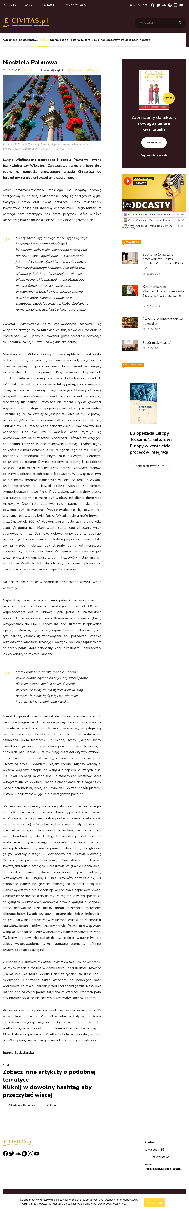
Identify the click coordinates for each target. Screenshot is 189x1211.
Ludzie (64, 40)
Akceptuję (154, 1203)
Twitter (93, 70)
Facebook (75, 70)
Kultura (85, 40)
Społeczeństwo (28, 40)
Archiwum (47, 5)
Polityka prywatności (72, 5)
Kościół (44, 40)
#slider (51, 1105)
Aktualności (10, 40)
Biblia (95, 40)
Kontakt (145, 40)
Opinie (54, 40)
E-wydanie (29, 5)
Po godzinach (129, 40)
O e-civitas (10, 5)
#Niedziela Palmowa (21, 1105)
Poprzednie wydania (153, 155)
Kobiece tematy (110, 40)
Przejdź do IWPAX (147, 465)
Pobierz (152, 142)
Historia (75, 40)
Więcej (123, 1203)
